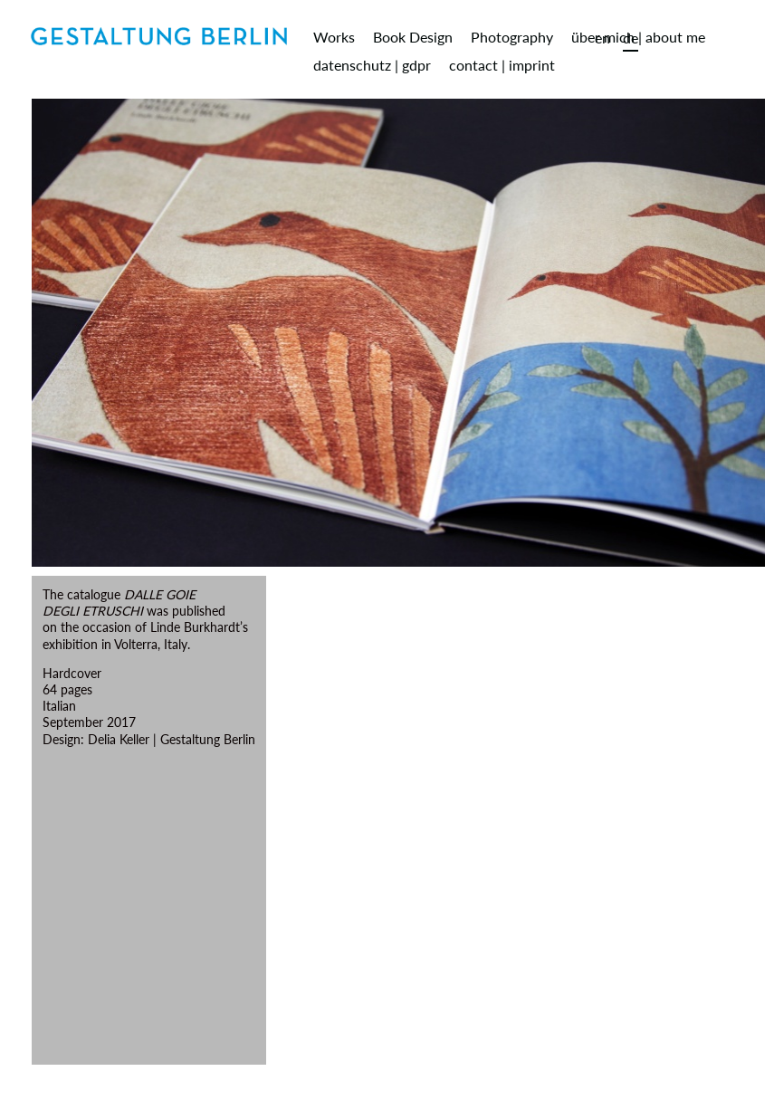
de (630, 37)
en (602, 37)
